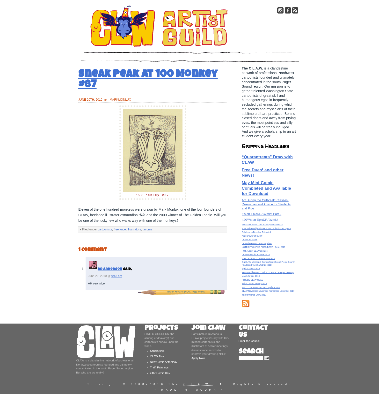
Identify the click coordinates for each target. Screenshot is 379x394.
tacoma (147, 229)
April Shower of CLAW (252, 236)
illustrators (134, 229)
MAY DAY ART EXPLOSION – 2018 (258, 258)
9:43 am (116, 276)
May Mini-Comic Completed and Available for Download (266, 188)
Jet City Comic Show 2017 (254, 295)
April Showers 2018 (251, 268)
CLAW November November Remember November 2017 (268, 291)
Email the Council (249, 340)
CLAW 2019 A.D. (249, 239)
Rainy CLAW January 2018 (254, 283)
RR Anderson (110, 269)
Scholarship (157, 350)
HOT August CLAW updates (255, 251)
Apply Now (198, 358)
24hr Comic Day (160, 373)
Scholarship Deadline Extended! (256, 232)
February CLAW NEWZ (252, 280)
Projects (161, 328)
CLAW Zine (157, 356)
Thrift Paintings (159, 367)
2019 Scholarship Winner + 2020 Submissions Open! (266, 228)
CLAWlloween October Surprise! (257, 243)
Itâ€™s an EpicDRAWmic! (260, 219)
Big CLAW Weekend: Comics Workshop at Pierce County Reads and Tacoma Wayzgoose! (268, 263)
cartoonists (105, 229)
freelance (120, 229)
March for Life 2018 (251, 276)
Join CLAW (208, 328)
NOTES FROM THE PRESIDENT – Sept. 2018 (263, 247)
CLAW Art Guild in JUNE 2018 (256, 254)
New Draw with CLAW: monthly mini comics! (262, 224)
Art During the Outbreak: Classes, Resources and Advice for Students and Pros (266, 204)
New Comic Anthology (163, 361)
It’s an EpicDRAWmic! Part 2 (261, 214)
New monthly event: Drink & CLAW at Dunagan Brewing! (268, 272)
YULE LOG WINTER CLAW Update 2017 (261, 287)
